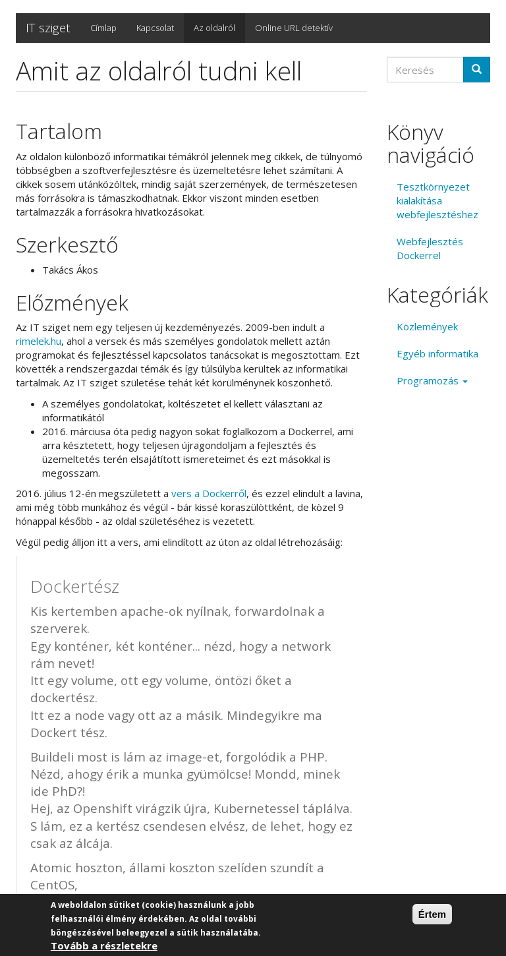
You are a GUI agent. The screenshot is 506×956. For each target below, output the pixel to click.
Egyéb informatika (437, 353)
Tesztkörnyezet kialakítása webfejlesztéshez (437, 200)
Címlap (103, 28)
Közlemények (427, 326)
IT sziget (48, 27)
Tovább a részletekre (104, 946)
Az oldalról (214, 28)
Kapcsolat (155, 28)
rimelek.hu (38, 340)
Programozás (432, 380)
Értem (432, 914)
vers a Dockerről (208, 493)
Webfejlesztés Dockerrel (430, 248)
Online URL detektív (294, 28)
